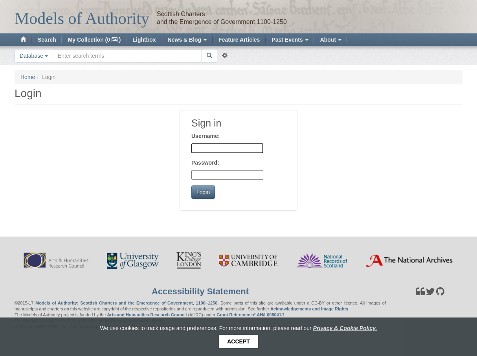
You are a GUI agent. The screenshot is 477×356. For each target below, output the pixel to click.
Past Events (290, 40)
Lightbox (144, 40)
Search (47, 40)
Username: (205, 136)
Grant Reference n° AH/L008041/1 (250, 314)
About (330, 40)
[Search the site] (127, 55)
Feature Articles (239, 40)
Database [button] (34, 56)
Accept (238, 341)
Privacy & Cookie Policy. (345, 328)
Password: (205, 163)
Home (27, 77)
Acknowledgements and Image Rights (309, 308)
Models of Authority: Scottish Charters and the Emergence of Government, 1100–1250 (126, 303)
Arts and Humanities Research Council (147, 314)
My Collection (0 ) (94, 40)
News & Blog (187, 40)
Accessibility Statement (200, 291)
